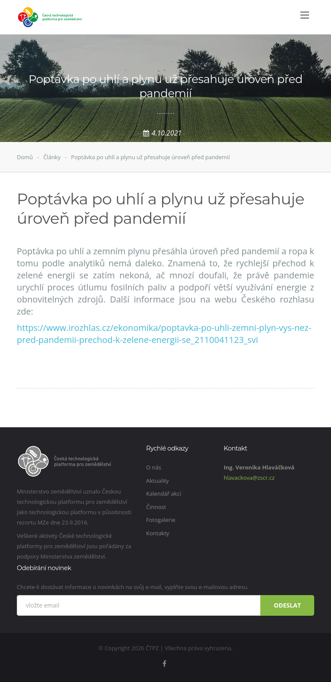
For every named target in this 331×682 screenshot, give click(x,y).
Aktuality (157, 480)
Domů (25, 157)
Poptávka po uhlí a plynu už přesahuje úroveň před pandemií (150, 157)
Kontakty (157, 533)
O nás (153, 467)
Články (51, 157)
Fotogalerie (160, 520)
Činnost (156, 507)
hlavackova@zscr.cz (249, 477)
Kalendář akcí (163, 493)
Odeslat (287, 605)
